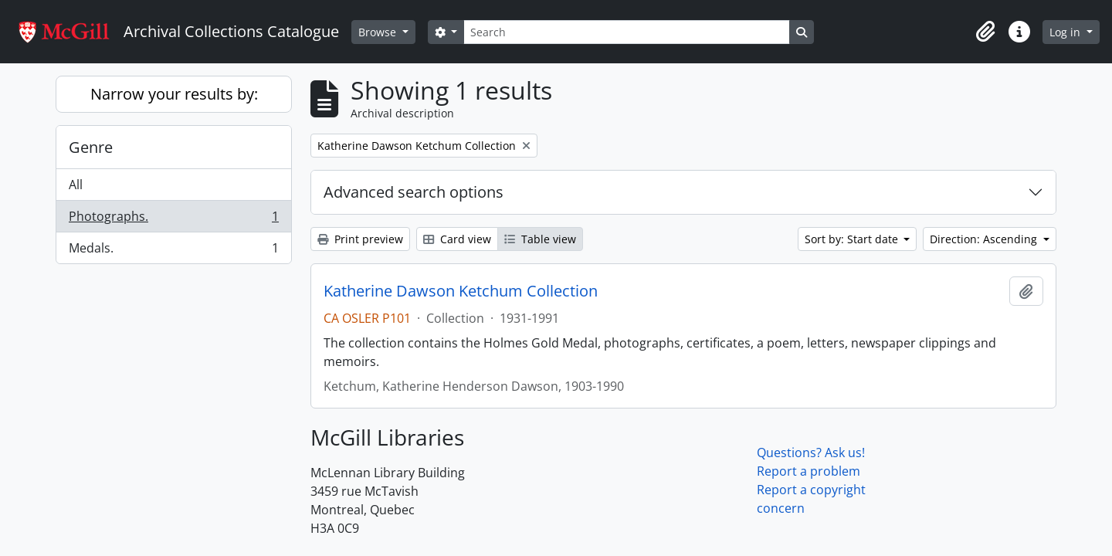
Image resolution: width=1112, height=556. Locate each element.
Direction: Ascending (985, 239)
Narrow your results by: (174, 93)
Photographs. (173, 219)
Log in (1066, 32)
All (76, 184)
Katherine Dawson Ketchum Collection (461, 291)
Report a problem (808, 471)
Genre (91, 147)
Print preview (360, 239)
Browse (378, 32)
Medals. (173, 251)
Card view (457, 239)
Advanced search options (413, 191)
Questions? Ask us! (811, 452)
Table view (540, 239)
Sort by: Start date (853, 239)
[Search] (626, 32)
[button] (985, 32)
